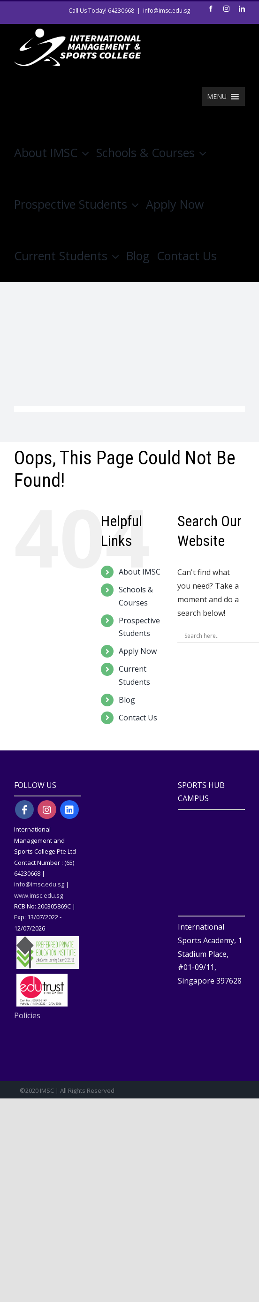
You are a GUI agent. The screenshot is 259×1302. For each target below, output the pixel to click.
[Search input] (220, 635)
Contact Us (138, 717)
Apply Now (138, 651)
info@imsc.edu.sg (166, 11)
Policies (27, 1015)
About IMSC (139, 572)
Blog (127, 700)
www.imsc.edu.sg (38, 895)
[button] (217, 96)
